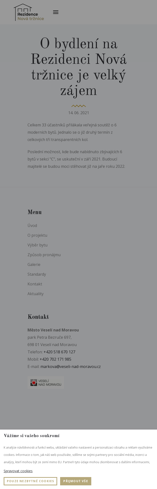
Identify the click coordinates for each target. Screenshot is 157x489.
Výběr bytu (37, 245)
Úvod (32, 225)
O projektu (37, 235)
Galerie (34, 264)
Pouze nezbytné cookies (30, 481)
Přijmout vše (75, 481)
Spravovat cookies (18, 471)
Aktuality (36, 293)
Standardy (37, 274)
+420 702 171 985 (55, 359)
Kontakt (35, 284)
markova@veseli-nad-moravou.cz (70, 366)
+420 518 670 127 (59, 352)
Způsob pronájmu (44, 254)
